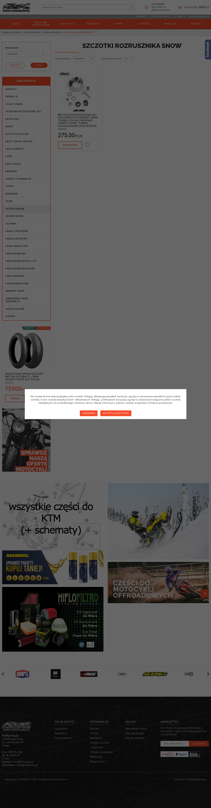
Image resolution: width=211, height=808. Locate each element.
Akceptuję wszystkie (116, 413)
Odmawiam (88, 413)
